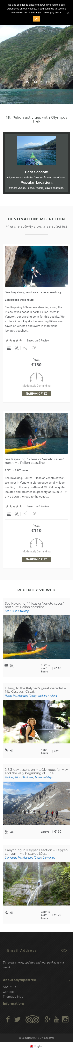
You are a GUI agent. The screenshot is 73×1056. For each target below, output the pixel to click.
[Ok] (68, 13)
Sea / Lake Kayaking (17, 611)
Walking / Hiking (47, 695)
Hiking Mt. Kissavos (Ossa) (21, 695)
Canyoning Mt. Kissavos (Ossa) (23, 857)
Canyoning (49, 857)
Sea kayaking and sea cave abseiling (33, 292)
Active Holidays (43, 777)
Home (26, 82)
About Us (9, 987)
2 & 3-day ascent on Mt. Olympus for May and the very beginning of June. (36, 771)
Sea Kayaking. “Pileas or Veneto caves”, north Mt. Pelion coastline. (34, 461)
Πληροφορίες (36, 393)
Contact (8, 992)
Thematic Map (13, 996)
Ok (36, 18)
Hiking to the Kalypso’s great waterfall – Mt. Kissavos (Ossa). (35, 690)
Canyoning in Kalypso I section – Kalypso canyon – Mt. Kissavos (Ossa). (36, 852)
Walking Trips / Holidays (19, 777)
